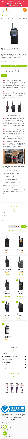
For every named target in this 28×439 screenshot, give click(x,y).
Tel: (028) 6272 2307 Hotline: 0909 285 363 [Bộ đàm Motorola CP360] (16, 1)
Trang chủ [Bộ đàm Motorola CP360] (3, 18)
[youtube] (14, 5)
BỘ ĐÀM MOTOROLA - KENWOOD (10, 356)
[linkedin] (21, 5)
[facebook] (7, 5)
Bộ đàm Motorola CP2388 (7, 270)
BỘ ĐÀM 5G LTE (6, 362)
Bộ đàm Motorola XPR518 (7, 336)
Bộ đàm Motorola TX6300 (21, 270)
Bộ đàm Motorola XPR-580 (21, 314)
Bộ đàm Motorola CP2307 (7, 249)
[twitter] (10, 5)
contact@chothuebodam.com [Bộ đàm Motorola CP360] (14, 3)
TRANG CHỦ (5, 353)
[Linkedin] (12, 71)
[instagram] (17, 5)
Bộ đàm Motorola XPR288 (21, 249)
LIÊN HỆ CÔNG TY (6, 368)
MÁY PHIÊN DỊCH (6, 365)
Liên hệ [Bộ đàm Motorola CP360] (14, 66)
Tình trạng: (4, 61)
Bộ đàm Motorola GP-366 (21, 292)
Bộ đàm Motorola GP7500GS (7, 314)
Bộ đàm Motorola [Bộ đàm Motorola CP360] (12, 18)
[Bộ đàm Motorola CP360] (7, 10)
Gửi (24, 226)
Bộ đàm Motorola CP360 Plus (7, 292)
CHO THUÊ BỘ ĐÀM (7, 359)
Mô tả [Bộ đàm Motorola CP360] (4, 75)
